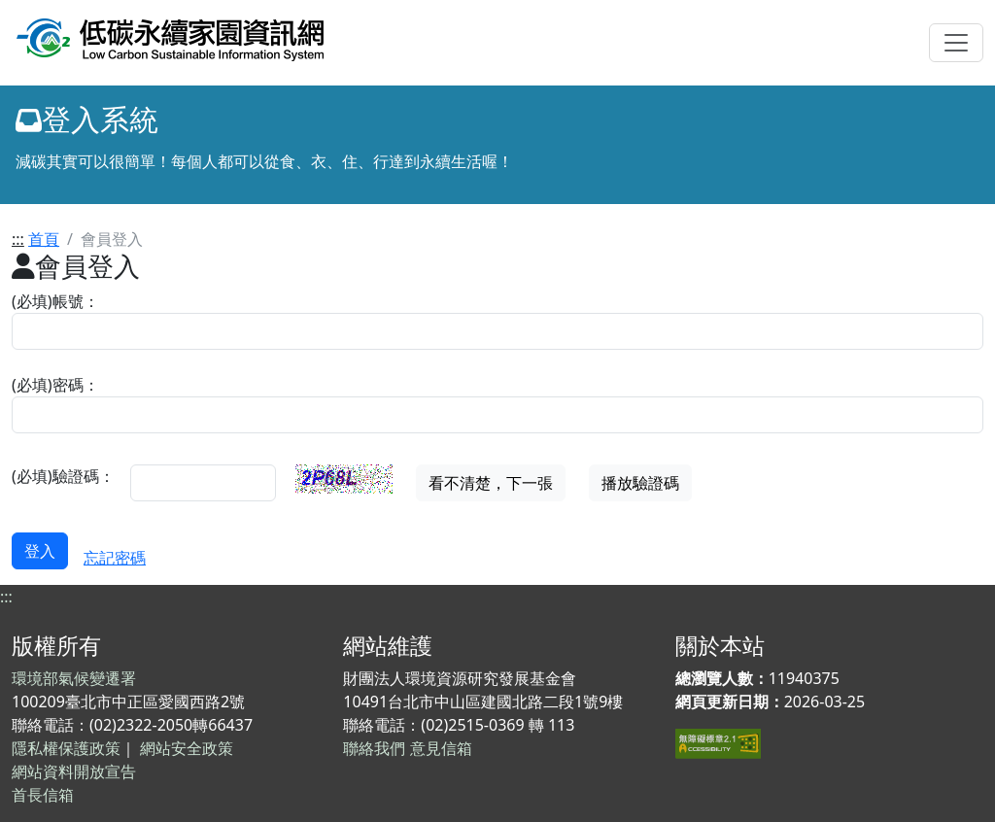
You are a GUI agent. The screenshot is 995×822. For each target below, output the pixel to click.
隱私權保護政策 (66, 748)
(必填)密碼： (55, 384)
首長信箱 (43, 794)
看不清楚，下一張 (491, 483)
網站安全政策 (186, 748)
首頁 (43, 239)
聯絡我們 (374, 748)
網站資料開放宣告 (74, 771)
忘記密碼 (115, 557)
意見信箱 (441, 748)
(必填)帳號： (55, 301)
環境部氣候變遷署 (74, 678)
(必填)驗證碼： (63, 476)
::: (18, 239)
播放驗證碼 (640, 483)
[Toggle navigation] (956, 42)
